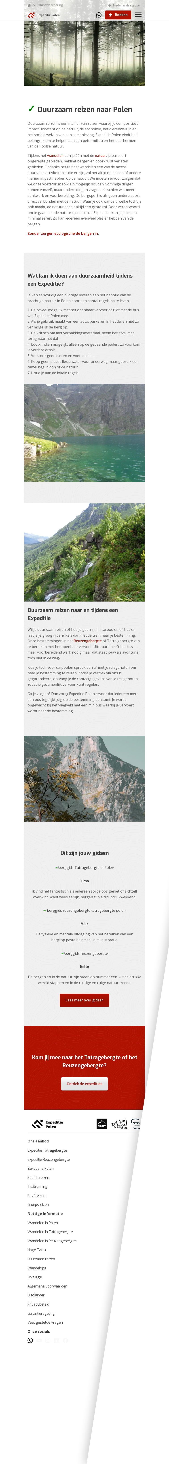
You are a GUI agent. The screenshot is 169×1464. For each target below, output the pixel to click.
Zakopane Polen (40, 1287)
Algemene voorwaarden (47, 1405)
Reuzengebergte (88, 671)
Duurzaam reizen (41, 1378)
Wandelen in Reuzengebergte (51, 1360)
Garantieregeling (41, 1432)
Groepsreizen (38, 1324)
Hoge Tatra (36, 1369)
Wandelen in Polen (42, 1342)
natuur (100, 155)
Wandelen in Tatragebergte (50, 1351)
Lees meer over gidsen (84, 1113)
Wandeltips (36, 1387)
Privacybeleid (38, 1423)
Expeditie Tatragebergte (47, 1269)
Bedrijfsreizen (38, 1296)
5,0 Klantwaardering (48, 5)
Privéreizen (36, 1314)
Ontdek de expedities (84, 1197)
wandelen (55, 155)
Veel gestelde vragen (45, 1441)
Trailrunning (37, 1306)
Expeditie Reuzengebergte (48, 1278)
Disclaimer (35, 1414)
